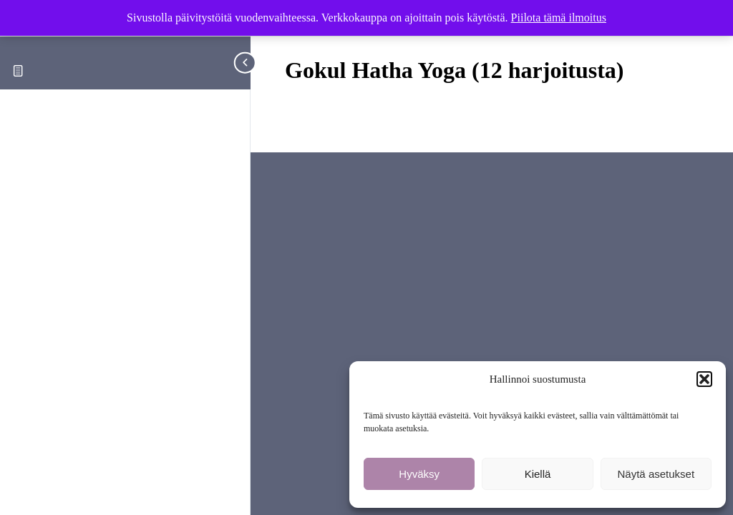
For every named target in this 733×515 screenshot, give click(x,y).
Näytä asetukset (656, 474)
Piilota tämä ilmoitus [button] (558, 17)
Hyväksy (419, 474)
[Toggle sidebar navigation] (246, 62)
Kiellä (538, 474)
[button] (704, 379)
